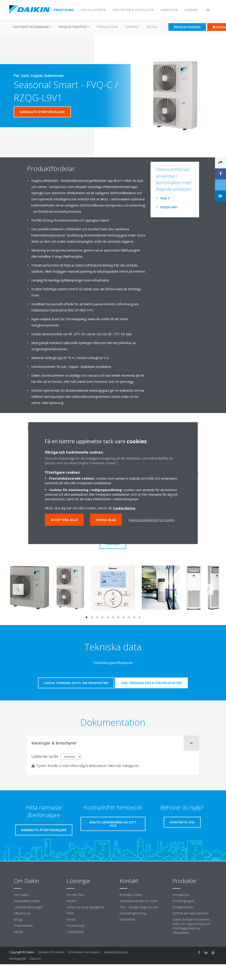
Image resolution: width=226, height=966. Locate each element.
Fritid (70, 913)
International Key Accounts (139, 901)
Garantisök (127, 919)
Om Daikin (21, 895)
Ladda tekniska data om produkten (76, 683)
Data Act (35, 958)
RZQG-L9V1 (169, 207)
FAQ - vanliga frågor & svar (139, 907)
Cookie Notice (124, 508)
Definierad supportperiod (190, 913)
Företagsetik (17, 958)
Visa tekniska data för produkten (151, 683)
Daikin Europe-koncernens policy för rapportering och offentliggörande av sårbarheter (192, 926)
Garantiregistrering (133, 913)
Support (132, 27)
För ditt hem (75, 895)
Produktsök (107, 27)
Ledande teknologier (28, 907)
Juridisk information (51, 952)
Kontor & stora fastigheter (86, 907)
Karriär (18, 932)
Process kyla (76, 925)
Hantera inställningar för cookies (152, 519)
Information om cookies (84, 952)
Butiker (72, 901)
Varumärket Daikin (27, 901)
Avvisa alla (106, 519)
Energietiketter (183, 907)
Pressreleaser (23, 925)
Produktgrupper (184, 901)
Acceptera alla (64, 519)
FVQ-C (165, 198)
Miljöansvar (22, 913)
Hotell (71, 919)
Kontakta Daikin (131, 895)
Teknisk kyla (75, 932)
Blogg (152, 27)
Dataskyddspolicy (116, 952)
